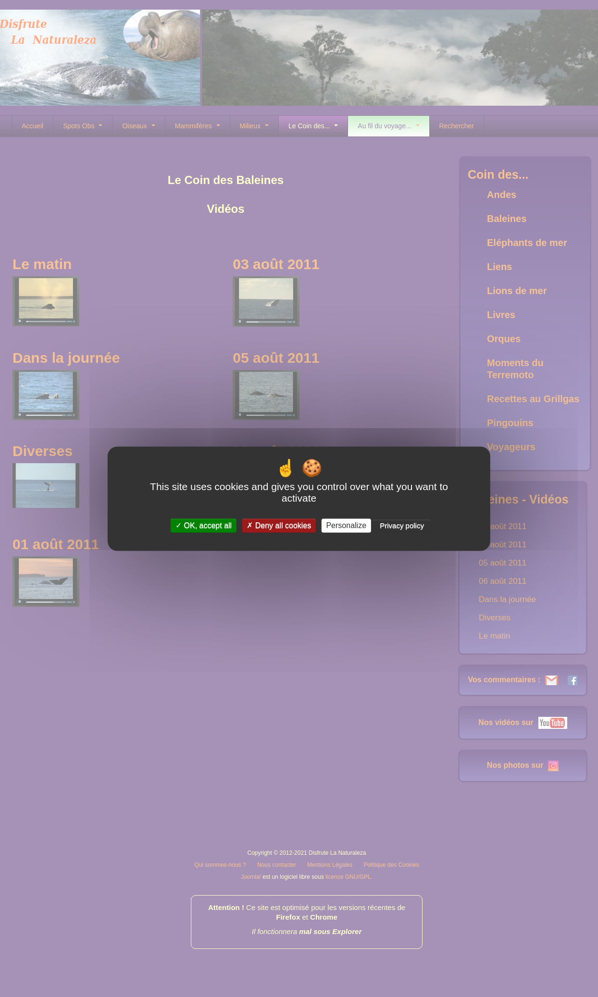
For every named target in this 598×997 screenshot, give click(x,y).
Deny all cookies (279, 525)
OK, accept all (203, 525)
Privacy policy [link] (402, 525)
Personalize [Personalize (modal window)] (346, 525)
